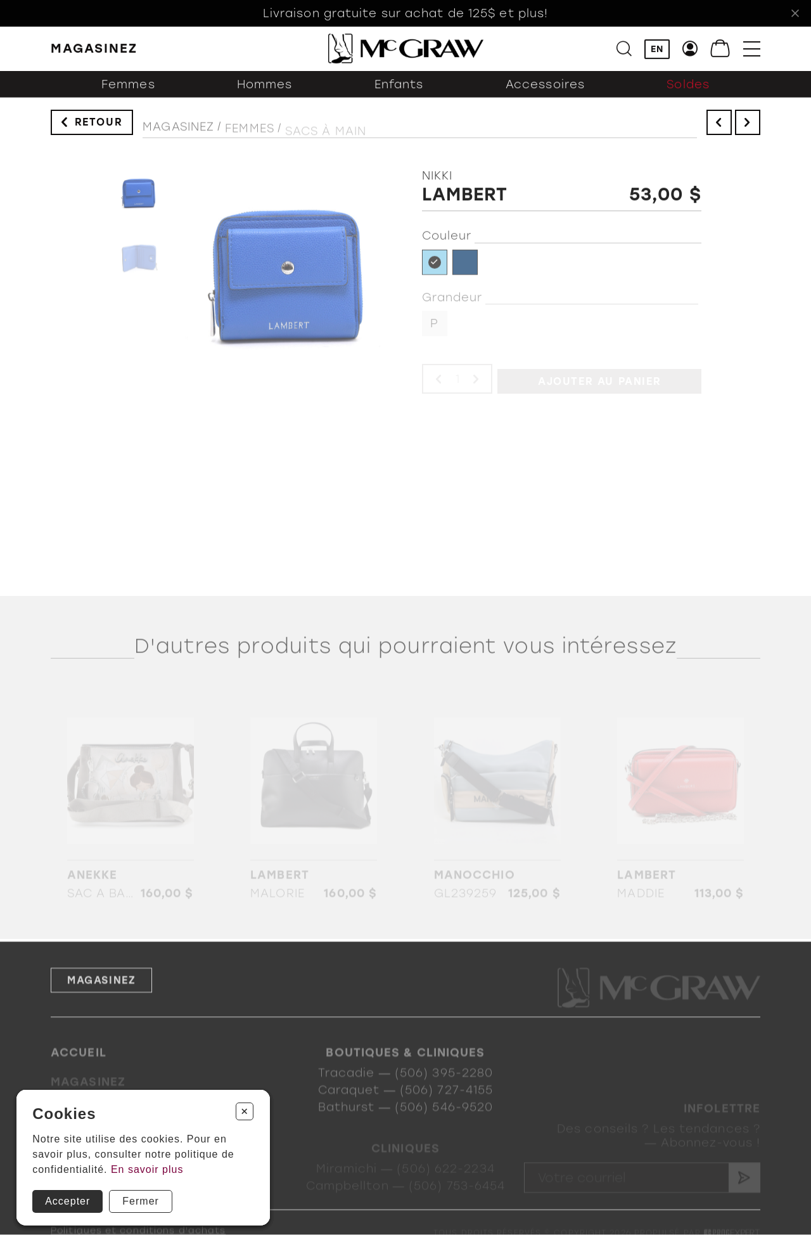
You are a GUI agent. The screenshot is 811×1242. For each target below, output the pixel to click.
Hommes (265, 96)
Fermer (140, 1201)
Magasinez (178, 138)
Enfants (399, 96)
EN (657, 51)
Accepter (67, 1201)
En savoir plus (147, 1169)
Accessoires (545, 96)
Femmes (128, 96)
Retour (99, 128)
